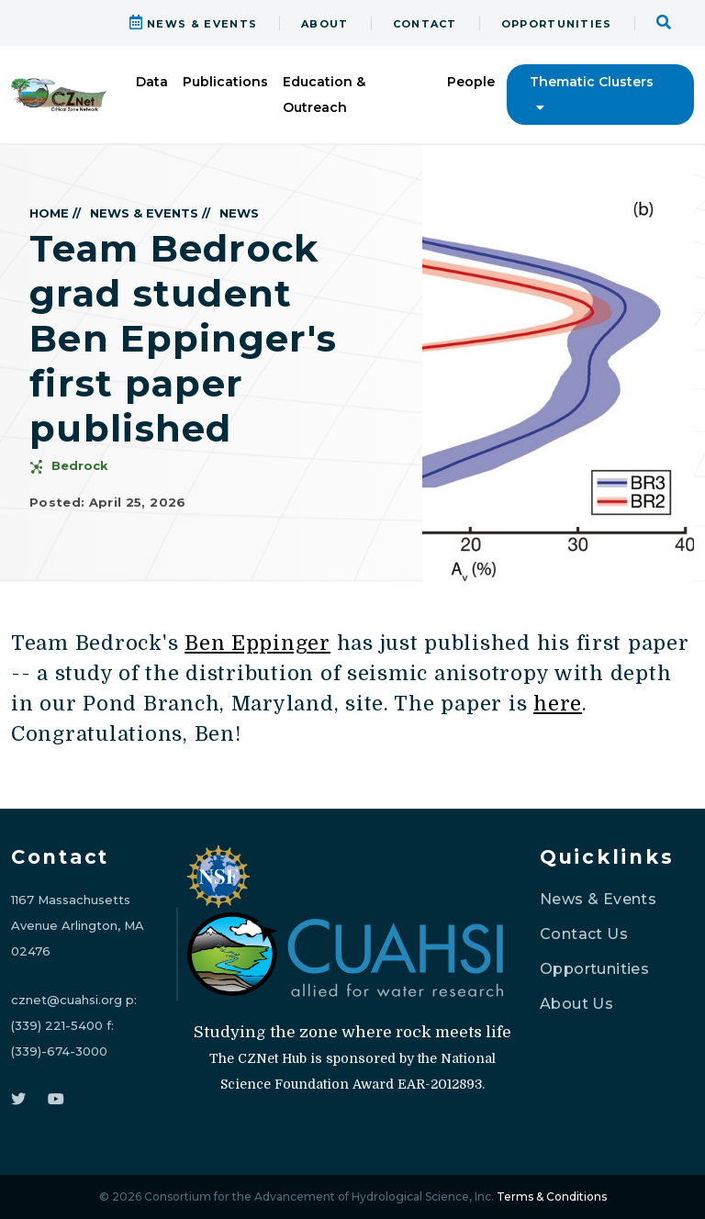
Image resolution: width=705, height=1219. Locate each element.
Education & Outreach (324, 94)
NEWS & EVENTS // (150, 213)
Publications (225, 81)
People (471, 81)
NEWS (239, 213)
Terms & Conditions (552, 1196)
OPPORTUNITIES (556, 23)
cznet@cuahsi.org (66, 999)
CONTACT (425, 23)
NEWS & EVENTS (193, 23)
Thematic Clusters (592, 93)
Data (152, 81)
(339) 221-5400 (57, 1025)
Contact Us (584, 934)
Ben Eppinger (257, 643)
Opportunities (594, 969)
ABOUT (325, 23)
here (557, 703)
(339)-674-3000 (59, 1051)
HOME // (55, 213)
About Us (576, 1003)
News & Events (598, 899)
